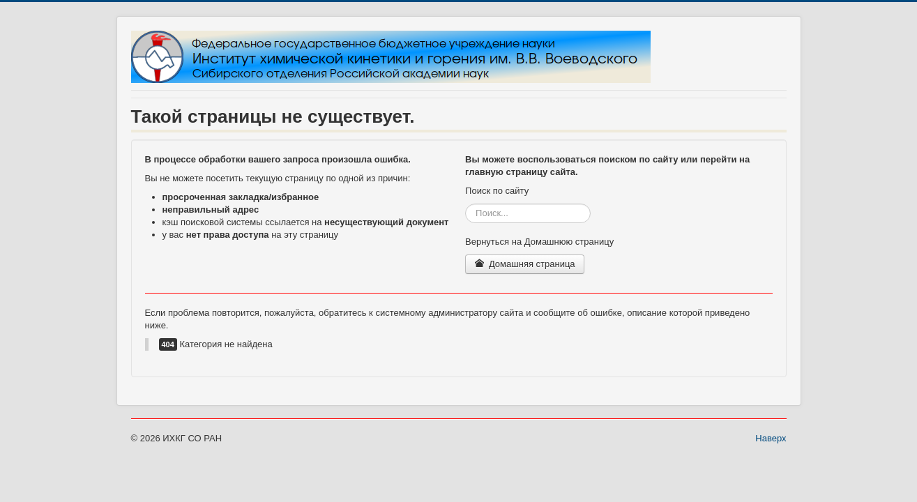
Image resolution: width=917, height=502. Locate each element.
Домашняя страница (524, 264)
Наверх (770, 438)
